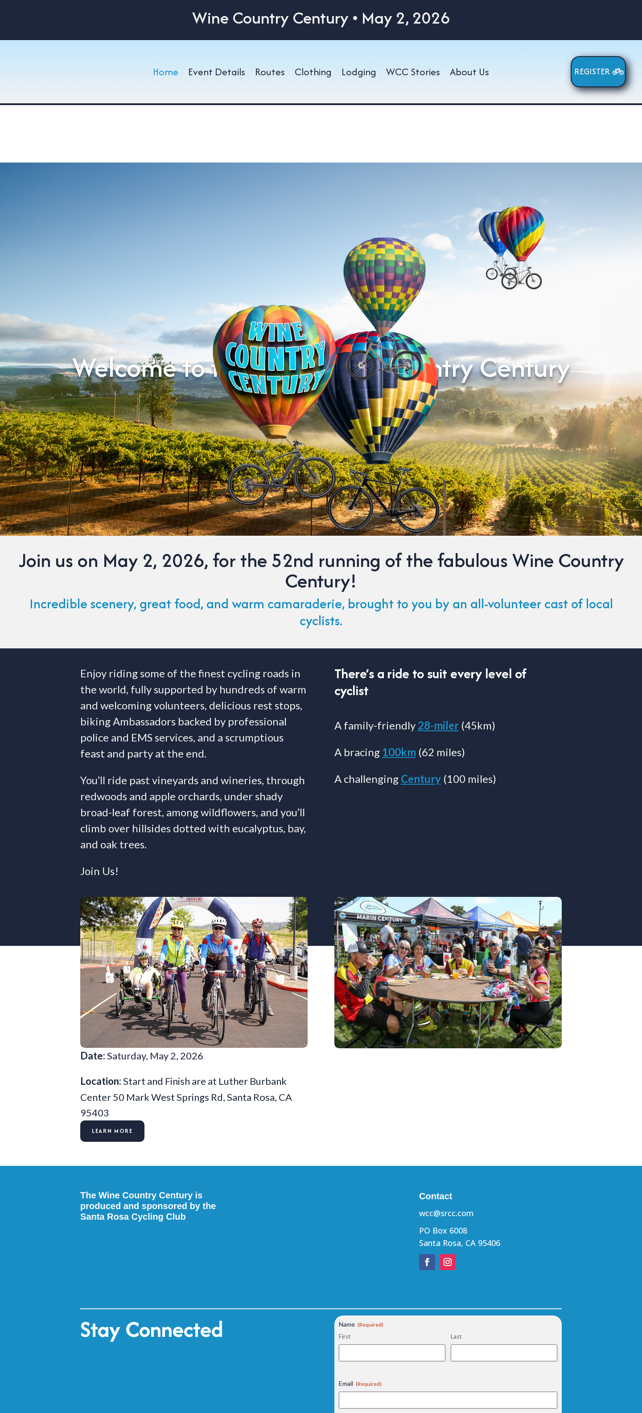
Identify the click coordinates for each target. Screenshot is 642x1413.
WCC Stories (413, 72)
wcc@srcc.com (446, 1155)
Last (456, 1279)
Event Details (216, 72)
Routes (270, 72)
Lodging (359, 72)
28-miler (438, 667)
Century (421, 720)
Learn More (112, 1073)
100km (399, 694)
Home (165, 72)
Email (360, 1326)
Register (592, 71)
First (344, 1279)
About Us (469, 72)
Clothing (313, 72)
